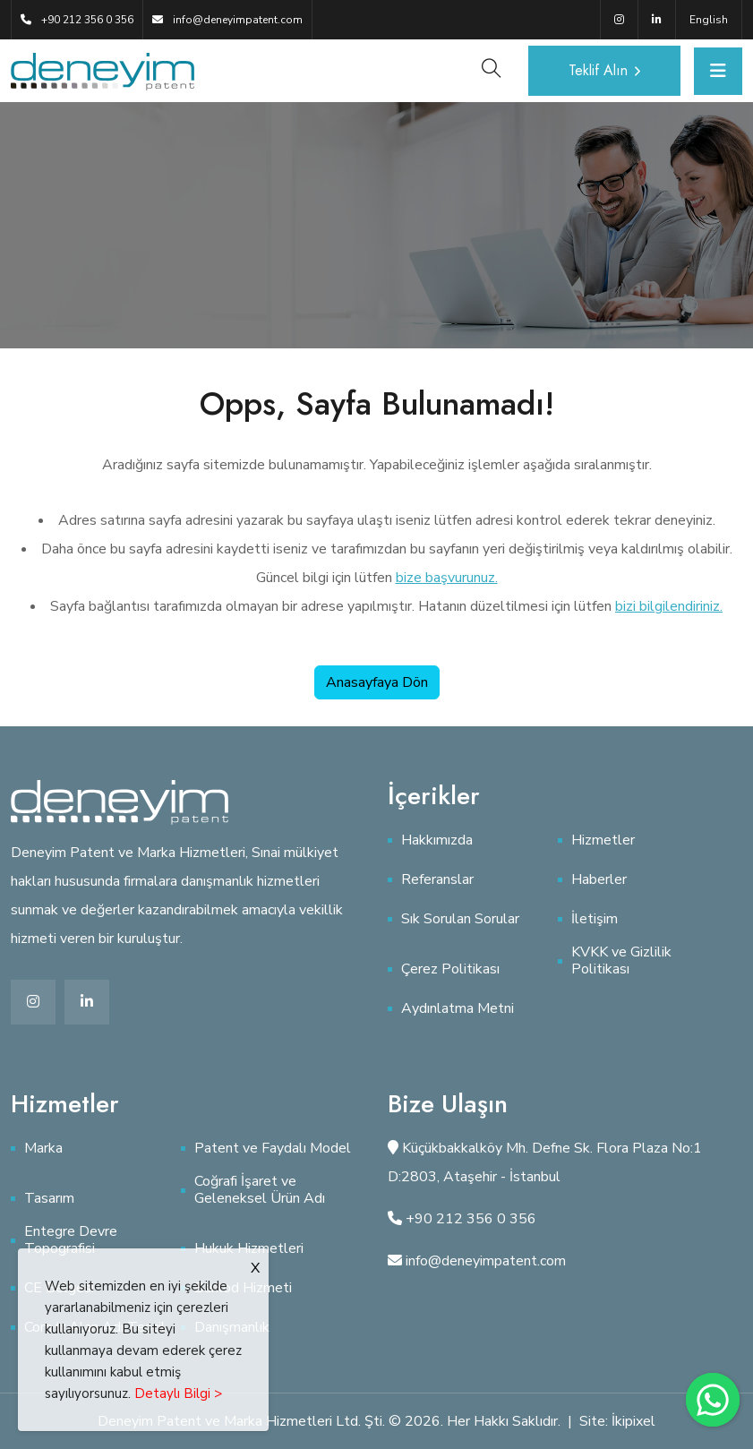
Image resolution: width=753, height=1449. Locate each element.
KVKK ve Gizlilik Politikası (621, 961)
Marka (43, 1148)
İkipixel (633, 1421)
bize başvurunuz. (447, 577)
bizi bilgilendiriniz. (669, 606)
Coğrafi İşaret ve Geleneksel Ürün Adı (259, 1190)
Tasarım (49, 1198)
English (708, 20)
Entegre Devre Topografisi (70, 1240)
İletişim (594, 919)
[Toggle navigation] (718, 71)
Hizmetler (603, 840)
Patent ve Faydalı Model (272, 1148)
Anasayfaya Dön (377, 682)
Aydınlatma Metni (457, 1008)
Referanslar (437, 879)
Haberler (599, 879)
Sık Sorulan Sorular (460, 919)
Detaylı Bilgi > (178, 1393)
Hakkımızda (437, 840)
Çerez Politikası (450, 969)
